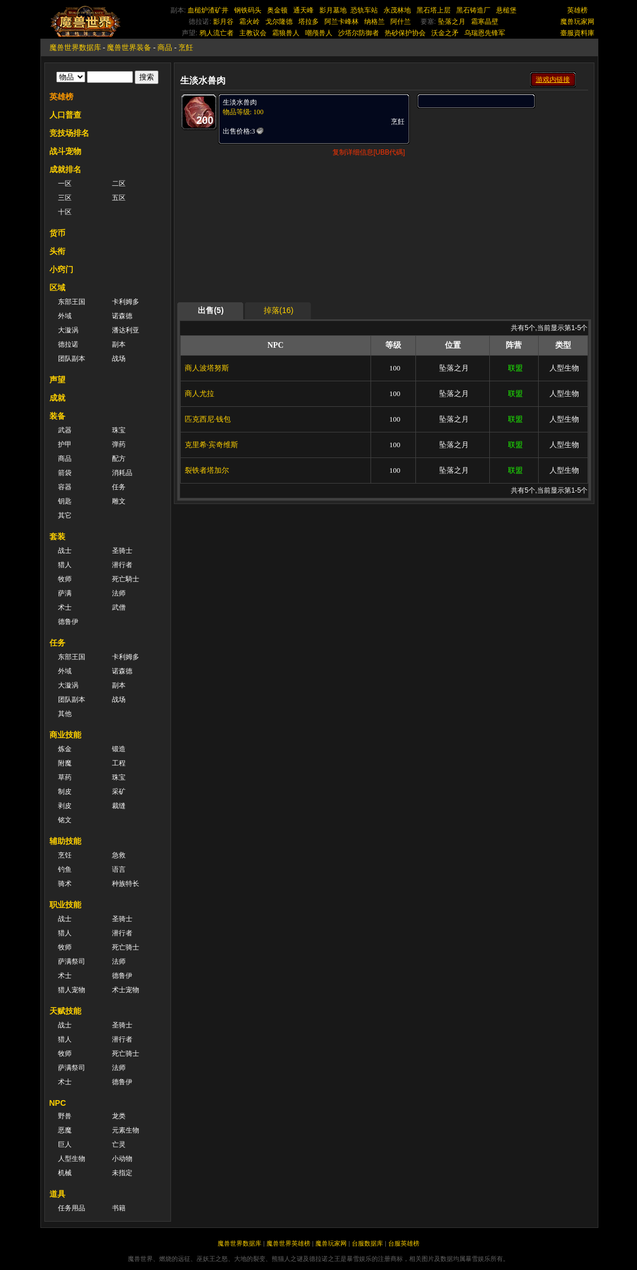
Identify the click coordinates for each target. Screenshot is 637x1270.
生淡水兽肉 (240, 102)
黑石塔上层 (434, 10)
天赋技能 (65, 1010)
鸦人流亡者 (216, 33)
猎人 (65, 565)
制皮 (65, 792)
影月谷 (223, 22)
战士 (65, 551)
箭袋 (65, 473)
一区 (65, 184)
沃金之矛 (445, 33)
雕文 (119, 501)
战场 (119, 359)
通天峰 (303, 10)
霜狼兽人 (285, 33)
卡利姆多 (125, 302)
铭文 (65, 820)
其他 (65, 714)
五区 (119, 198)
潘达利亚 (125, 330)
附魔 (65, 763)
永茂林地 (397, 10)
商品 (164, 47)
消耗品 (122, 473)
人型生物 (71, 1159)
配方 (119, 459)
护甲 (65, 444)
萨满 (65, 593)
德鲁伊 (68, 622)
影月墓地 (333, 10)
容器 (65, 487)
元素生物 (125, 1130)
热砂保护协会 (405, 33)
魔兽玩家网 (577, 22)
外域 (65, 316)
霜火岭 (249, 22)
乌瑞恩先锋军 (484, 33)
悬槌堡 (506, 10)
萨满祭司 (71, 961)
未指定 (122, 1173)
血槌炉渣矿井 (208, 10)
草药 (65, 777)
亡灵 (119, 1144)
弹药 (119, 444)
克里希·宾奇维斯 (211, 444)
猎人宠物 (71, 990)
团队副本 (71, 359)
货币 (57, 233)
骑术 (65, 884)
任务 (119, 487)
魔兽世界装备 (129, 47)
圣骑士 (122, 551)
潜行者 (122, 565)
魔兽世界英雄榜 (288, 1243)
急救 (119, 855)
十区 (65, 212)
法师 (119, 593)
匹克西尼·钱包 (208, 419)
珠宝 (119, 430)
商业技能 (65, 734)
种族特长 (125, 884)
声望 (57, 379)
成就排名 (65, 169)
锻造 (119, 749)
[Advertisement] (502, 180)
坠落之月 (451, 22)
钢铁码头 (247, 10)
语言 (119, 869)
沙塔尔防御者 (358, 33)
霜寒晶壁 (484, 22)
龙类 (119, 1116)
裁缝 (119, 806)
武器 (65, 430)
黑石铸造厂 (473, 10)
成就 (57, 397)
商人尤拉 (199, 393)
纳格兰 (374, 22)
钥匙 (65, 501)
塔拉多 (308, 22)
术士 (65, 607)
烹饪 (65, 855)
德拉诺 (68, 344)
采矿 (119, 792)
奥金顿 (277, 10)
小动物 (122, 1159)
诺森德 (122, 316)
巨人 (65, 1144)
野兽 (65, 1116)
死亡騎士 (125, 579)
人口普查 (65, 114)
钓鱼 (65, 869)
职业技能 (65, 904)
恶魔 (65, 1130)
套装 (57, 536)
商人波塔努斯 (207, 368)
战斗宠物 (65, 151)
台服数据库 (367, 1243)
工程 (119, 763)
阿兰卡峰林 (341, 22)
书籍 (119, 1208)
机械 (65, 1173)
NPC (57, 1102)
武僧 (119, 607)
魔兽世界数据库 (75, 47)
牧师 (65, 579)
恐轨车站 (364, 10)
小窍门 (61, 269)
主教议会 (253, 33)
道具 (57, 1193)
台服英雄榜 (403, 1243)
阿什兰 (400, 22)
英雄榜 (577, 10)
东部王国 (71, 302)
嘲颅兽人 (318, 33)
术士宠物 (125, 990)
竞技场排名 (69, 133)
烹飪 (185, 47)
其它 (65, 515)
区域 (57, 287)
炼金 (65, 749)
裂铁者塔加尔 (207, 470)
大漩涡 (68, 330)
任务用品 (71, 1208)
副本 (119, 344)
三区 (65, 198)
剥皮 (65, 806)
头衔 (57, 251)
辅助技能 (65, 841)
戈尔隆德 (279, 22)
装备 (57, 415)
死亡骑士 (125, 947)
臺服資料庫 (577, 33)
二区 (119, 184)
